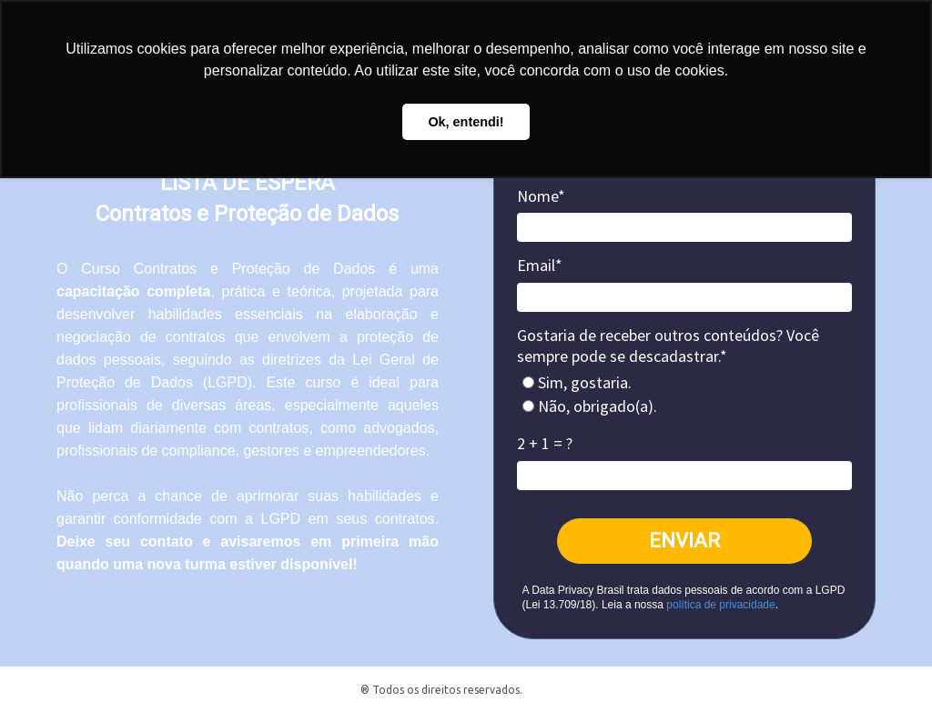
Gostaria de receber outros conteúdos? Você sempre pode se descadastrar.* (668, 346)
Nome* (541, 196)
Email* (539, 266)
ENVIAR (684, 540)
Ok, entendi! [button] (465, 122)
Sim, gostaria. (577, 383)
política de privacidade (720, 604)
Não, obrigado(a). (589, 406)
